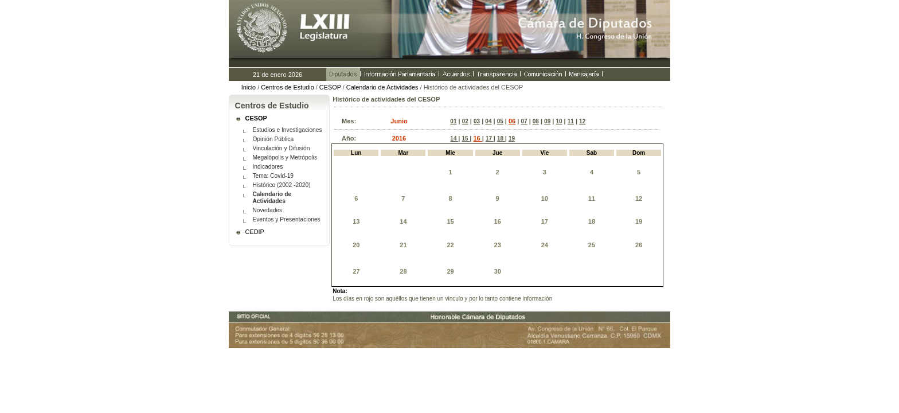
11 (571, 121)
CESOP (330, 87)
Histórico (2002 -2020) (281, 185)
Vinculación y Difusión (281, 148)
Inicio (248, 87)
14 (454, 138)
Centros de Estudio (287, 87)
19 (512, 138)
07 (524, 121)
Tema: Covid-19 (273, 176)
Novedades (267, 210)
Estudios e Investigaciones (287, 130)
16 (477, 138)
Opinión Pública (273, 139)
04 (488, 121)
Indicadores (267, 166)
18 (501, 138)
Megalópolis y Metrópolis (284, 157)
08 (536, 121)
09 (547, 121)
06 (512, 121)
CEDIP (254, 231)
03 (477, 121)
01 (453, 121)
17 (490, 138)
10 (559, 121)
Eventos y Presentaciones (286, 219)
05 (500, 121)
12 (582, 121)
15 (466, 138)
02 (465, 121)
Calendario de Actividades (382, 87)
